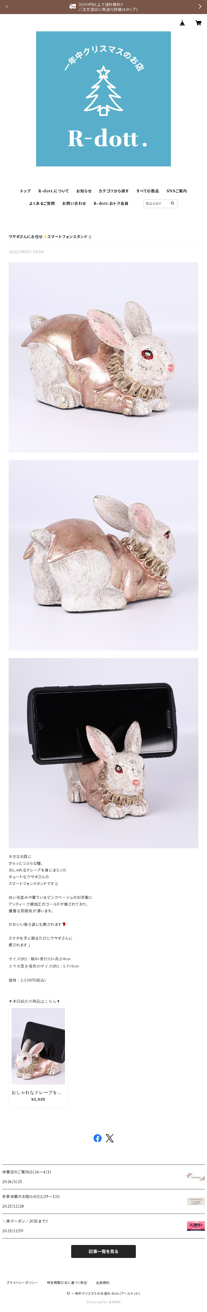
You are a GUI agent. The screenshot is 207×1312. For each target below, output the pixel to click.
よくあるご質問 (42, 203)
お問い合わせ (74, 203)
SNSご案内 (177, 191)
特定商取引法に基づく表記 (67, 1283)
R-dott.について (53, 191)
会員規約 (103, 1283)
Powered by (104, 1302)
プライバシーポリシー (22, 1283)
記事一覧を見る (103, 1251)
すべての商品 (147, 191)
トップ (25, 191)
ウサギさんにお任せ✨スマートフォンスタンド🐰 (50, 236)
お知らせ (83, 191)
